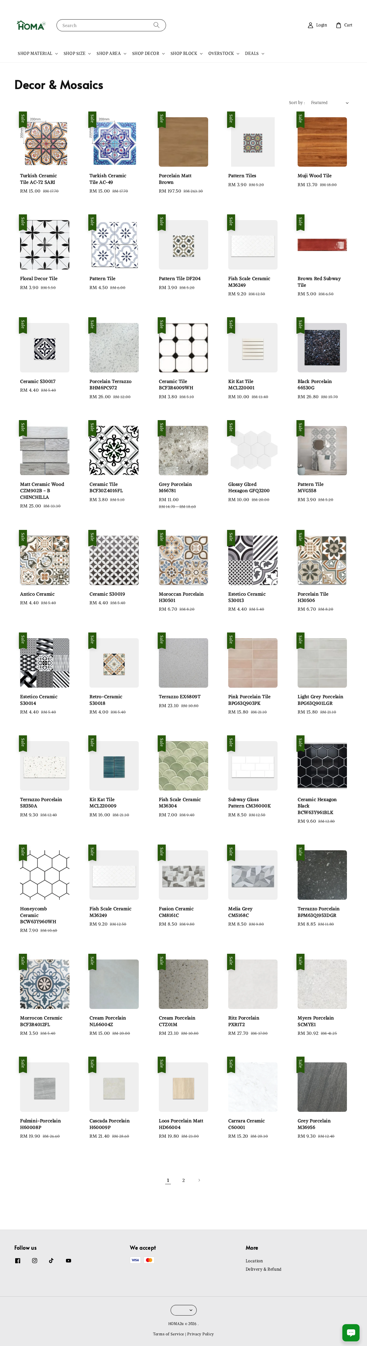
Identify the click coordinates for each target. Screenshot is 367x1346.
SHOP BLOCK (184, 53)
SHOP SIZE (74, 53)
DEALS (252, 53)
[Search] (156, 25)
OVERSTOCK (221, 53)
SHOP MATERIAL (35, 53)
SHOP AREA (109, 53)
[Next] (199, 1180)
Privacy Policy (200, 1334)
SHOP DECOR (145, 53)
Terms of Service (168, 1334)
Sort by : (297, 102)
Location (254, 1261)
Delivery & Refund (264, 1269)
